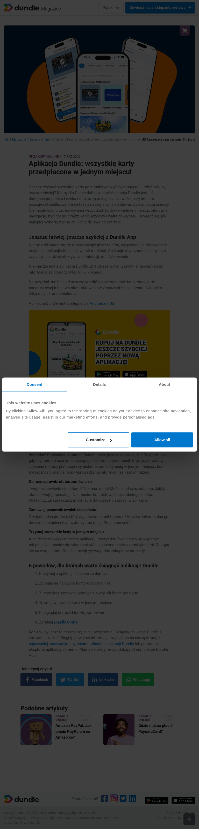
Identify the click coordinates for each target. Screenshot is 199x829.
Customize (99, 439)
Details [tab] (99, 384)
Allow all (162, 439)
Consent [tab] (34, 384)
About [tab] (164, 384)
